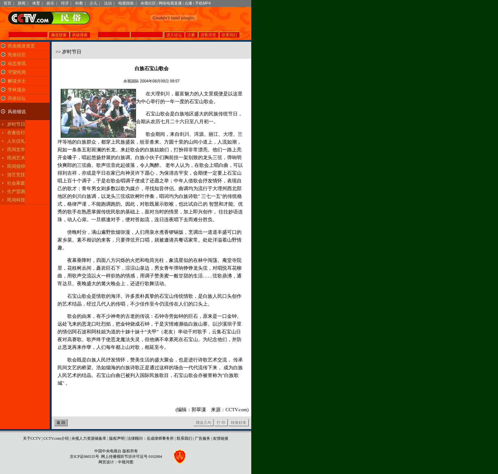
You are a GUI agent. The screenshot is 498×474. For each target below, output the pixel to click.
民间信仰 (16, 166)
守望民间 (17, 72)
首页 (7, 3)
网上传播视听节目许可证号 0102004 (131, 456)
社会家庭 (16, 183)
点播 (188, 3)
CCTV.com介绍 (56, 438)
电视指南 (126, 3)
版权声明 (117, 438)
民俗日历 (17, 54)
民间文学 (16, 149)
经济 (65, 3)
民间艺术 (16, 158)
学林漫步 (17, 89)
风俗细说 (17, 111)
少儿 (93, 3)
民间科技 (16, 200)
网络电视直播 (170, 3)
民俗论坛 (17, 98)
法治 (108, 3)
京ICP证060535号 (84, 456)
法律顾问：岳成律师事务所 (150, 438)
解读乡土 (17, 81)
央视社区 (148, 3)
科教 (79, 3)
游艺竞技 (16, 174)
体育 (36, 3)
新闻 (22, 3)
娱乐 (50, 3)
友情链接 (220, 438)
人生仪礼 (16, 141)
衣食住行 (16, 132)
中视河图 (125, 462)
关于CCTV (32, 438)
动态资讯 (17, 63)
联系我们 (184, 438)
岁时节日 (16, 124)
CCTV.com (236, 409)
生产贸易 (16, 191)
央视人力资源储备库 (88, 438)
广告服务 (202, 438)
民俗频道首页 (21, 46)
